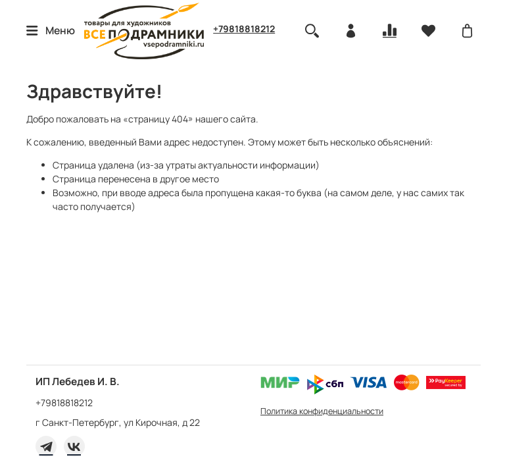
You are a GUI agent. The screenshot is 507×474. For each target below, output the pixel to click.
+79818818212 (244, 28)
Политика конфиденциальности (321, 411)
